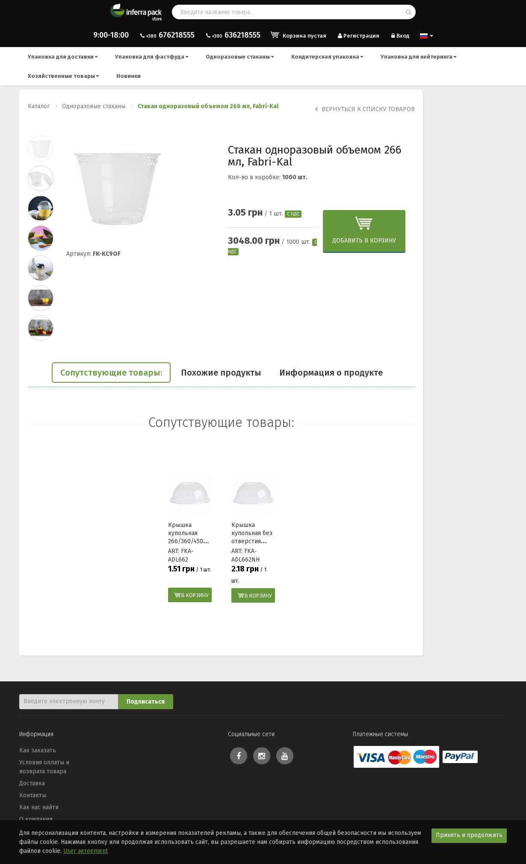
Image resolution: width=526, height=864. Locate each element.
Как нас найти (39, 807)
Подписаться (146, 701)
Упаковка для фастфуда (152, 56)
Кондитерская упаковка (327, 56)
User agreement (85, 851)
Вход (400, 36)
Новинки (128, 76)
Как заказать (37, 750)
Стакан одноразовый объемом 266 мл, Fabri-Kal (208, 106)
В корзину (195, 595)
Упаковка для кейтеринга (419, 56)
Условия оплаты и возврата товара (44, 767)
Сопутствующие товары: (111, 372)
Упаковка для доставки (63, 56)
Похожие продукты (221, 372)
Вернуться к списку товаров (365, 109)
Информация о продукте (331, 372)
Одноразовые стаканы (240, 56)
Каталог (39, 106)
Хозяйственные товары (63, 76)
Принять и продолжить (469, 835)
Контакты (32, 795)
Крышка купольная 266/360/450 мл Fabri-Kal (185, 537)
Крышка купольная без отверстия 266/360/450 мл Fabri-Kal (251, 541)
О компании (36, 819)
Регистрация (358, 36)
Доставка (32, 783)
